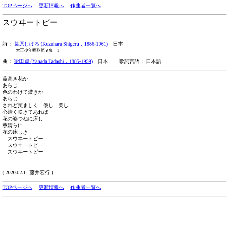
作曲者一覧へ (85, 5)
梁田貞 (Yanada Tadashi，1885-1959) (53, 61)
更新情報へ (51, 5)
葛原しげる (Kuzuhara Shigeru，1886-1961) (61, 44)
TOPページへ (17, 5)
